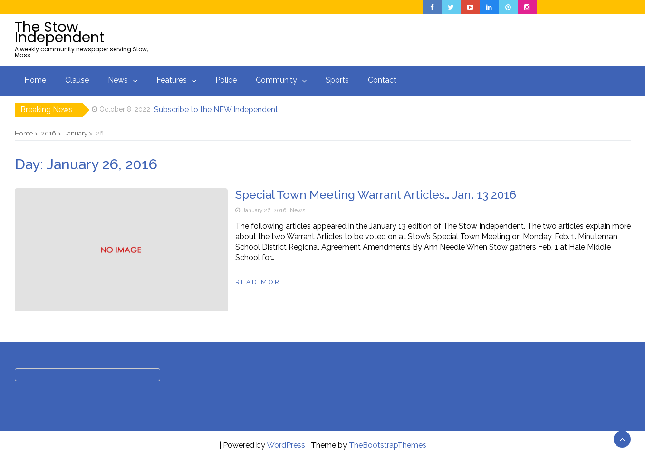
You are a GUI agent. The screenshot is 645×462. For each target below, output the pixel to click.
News (118, 80)
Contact (382, 80)
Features (171, 80)
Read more (260, 282)
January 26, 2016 (264, 210)
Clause (77, 80)
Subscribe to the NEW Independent (216, 109)
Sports (337, 80)
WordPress (286, 445)
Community (276, 80)
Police (226, 80)
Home (35, 80)
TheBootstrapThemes (387, 445)
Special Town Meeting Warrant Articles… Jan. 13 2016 (375, 195)
